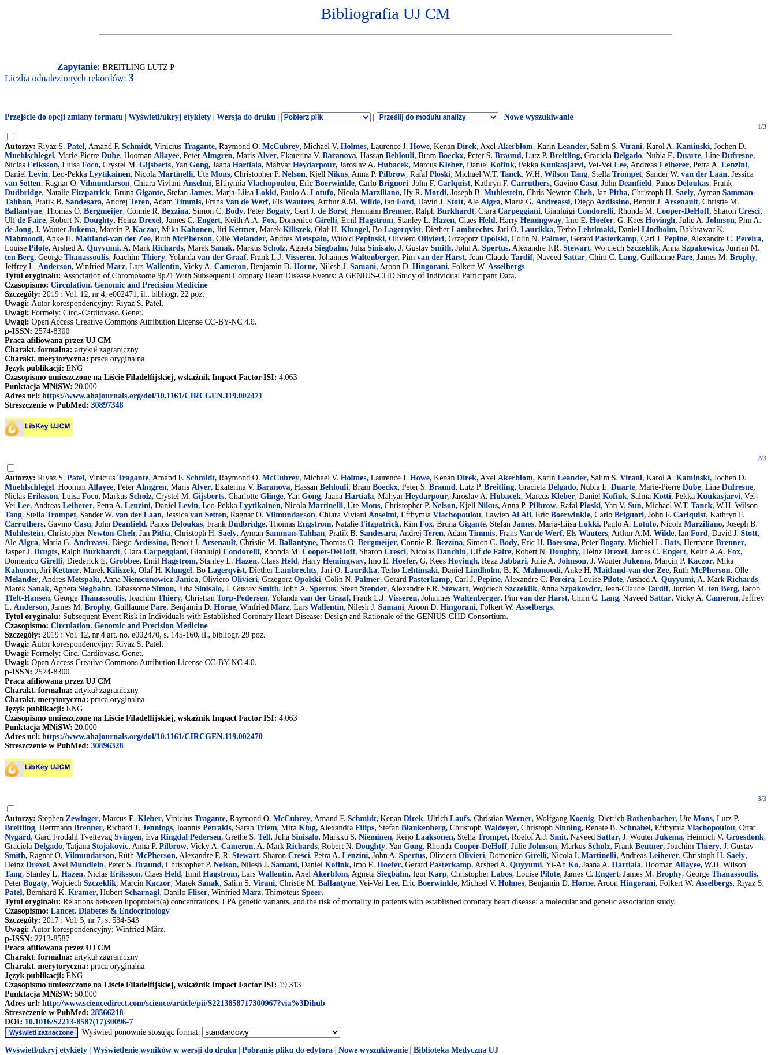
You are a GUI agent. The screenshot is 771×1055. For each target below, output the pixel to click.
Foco (90, 165)
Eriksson (42, 165)
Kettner (242, 229)
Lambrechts (472, 229)
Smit (558, 837)
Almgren (217, 155)
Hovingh (660, 220)
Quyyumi (103, 248)
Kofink (502, 165)
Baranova (339, 155)
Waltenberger (373, 257)
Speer (311, 892)
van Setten (23, 183)
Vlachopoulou (271, 183)
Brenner (397, 211)
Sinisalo (380, 248)
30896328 (107, 745)
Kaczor (145, 229)
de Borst (332, 211)
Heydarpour (314, 165)
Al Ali (521, 514)
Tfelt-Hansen (27, 598)
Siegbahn (331, 248)
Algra (490, 201)
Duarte (689, 155)
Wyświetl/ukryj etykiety (169, 117)
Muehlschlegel (29, 155)
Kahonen (196, 229)
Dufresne (737, 155)
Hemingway (541, 220)
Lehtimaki (596, 229)
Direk (466, 146)
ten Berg (19, 257)
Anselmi (197, 183)
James (200, 192)
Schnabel (634, 827)
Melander (249, 238)
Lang (627, 257)
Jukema (81, 229)
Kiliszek (297, 229)
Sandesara (84, 201)
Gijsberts (155, 165)
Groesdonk (745, 837)
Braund (508, 155)
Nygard (18, 837)
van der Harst (441, 257)
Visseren (300, 257)
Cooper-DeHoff (682, 211)
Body (234, 211)
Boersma (562, 542)
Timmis (188, 201)
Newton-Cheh (111, 533)
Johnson (720, 220)
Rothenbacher (651, 818)
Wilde (370, 201)
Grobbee (125, 561)
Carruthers (530, 183)
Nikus (337, 174)
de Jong (18, 229)
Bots (671, 542)
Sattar (573, 257)
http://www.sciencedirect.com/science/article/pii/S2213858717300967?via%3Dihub (183, 1003)
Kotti (662, 496)
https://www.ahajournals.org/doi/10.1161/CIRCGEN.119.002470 (152, 736)
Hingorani (430, 266)
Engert (209, 220)
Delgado (627, 155)
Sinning (568, 827)
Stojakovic (110, 846)
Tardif (522, 257)
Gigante (149, 192)
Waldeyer (500, 827)
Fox (268, 220)
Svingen (127, 837)
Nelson (293, 174)
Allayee (166, 155)
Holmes (354, 146)
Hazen (444, 220)
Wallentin (162, 266)
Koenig (581, 818)
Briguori (393, 183)
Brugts (45, 551)
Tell (264, 837)
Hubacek (393, 165)
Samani (363, 266)
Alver (267, 155)
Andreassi (553, 201)
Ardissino (613, 201)
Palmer (554, 238)
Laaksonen (434, 837)
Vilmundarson (105, 183)
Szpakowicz (701, 248)
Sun (634, 505)
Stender (373, 588)
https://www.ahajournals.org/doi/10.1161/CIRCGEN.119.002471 (152, 396)
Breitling (565, 155)
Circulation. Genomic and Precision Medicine (129, 285)
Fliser (197, 892)
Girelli (326, 220)
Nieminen (375, 837)
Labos (501, 874)
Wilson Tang (565, 174)
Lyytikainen (110, 174)
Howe (420, 146)
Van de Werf (247, 201)
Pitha (618, 192)
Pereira (748, 238)
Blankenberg (423, 827)
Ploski (440, 174)
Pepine (675, 238)
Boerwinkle (334, 183)
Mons (220, 174)
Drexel (150, 220)
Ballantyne (23, 211)
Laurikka (536, 229)
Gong (198, 165)
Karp (438, 874)
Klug (307, 827)
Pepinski (370, 238)
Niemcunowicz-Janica (161, 579)
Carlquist (453, 183)
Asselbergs (506, 266)
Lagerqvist (402, 229)
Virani (631, 146)
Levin (38, 174)
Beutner (649, 846)
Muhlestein (503, 192)
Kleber (451, 165)
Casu (588, 183)
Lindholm (659, 229)
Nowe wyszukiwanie (538, 117)
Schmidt (136, 146)
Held (487, 220)
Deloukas (693, 183)
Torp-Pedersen (242, 598)
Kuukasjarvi (562, 165)
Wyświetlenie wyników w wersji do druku (165, 1050)
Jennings (158, 827)
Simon (163, 588)
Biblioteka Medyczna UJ (456, 1050)
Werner (518, 818)
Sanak (221, 248)
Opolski (494, 238)
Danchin (451, 551)
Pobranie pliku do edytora (287, 1050)
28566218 (107, 1012)
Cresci (749, 211)
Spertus (495, 248)
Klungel (354, 229)
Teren (140, 201)
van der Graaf (222, 257)
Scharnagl (142, 892)
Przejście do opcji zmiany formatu (64, 117)
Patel (75, 146)
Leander (572, 146)
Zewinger (82, 818)
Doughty (98, 220)
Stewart (576, 248)
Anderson (55, 266)
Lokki (266, 192)
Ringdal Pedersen (191, 837)
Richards (168, 248)
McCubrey (280, 146)
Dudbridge (23, 192)
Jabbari (513, 561)
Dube (111, 155)
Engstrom (314, 524)
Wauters (299, 201)
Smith (440, 248)
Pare (685, 257)
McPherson (192, 238)
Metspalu (311, 238)
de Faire (31, 220)
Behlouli (400, 155)
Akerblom (515, 146)
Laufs (460, 818)
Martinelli (175, 174)
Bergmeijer (103, 211)
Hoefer (601, 220)
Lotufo (321, 192)
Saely (684, 192)
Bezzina (175, 211)
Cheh (582, 192)
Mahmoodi (23, 238)
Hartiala (247, 165)
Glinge (272, 496)
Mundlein (86, 864)
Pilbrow (392, 174)
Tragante (199, 146)
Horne (304, 266)
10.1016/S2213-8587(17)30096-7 (79, 1021)
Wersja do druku (246, 117)
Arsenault (681, 201)
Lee (620, 165)
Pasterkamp (615, 238)
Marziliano (381, 192)
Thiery (153, 257)
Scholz (274, 248)
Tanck (511, 174)
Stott (455, 201)
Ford (405, 201)
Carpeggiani (519, 211)
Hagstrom (376, 220)
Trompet (627, 174)
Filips (364, 827)
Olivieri (431, 238)
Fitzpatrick (91, 192)
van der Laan (704, 174)
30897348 (107, 405)
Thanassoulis (86, 257)
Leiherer (674, 165)
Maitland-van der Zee (113, 238)
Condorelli (595, 211)
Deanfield (635, 183)
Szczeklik (642, 248)
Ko (573, 864)
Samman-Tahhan (295, 533)
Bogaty (278, 211)
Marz (115, 266)
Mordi (435, 192)
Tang (13, 514)
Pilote (39, 248)
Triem (266, 827)
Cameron (230, 266)
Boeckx (451, 155)
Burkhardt (455, 211)
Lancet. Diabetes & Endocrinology (110, 911)
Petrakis (217, 827)
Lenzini (734, 165)
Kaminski (693, 146)
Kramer (82, 892)
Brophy (742, 257)
